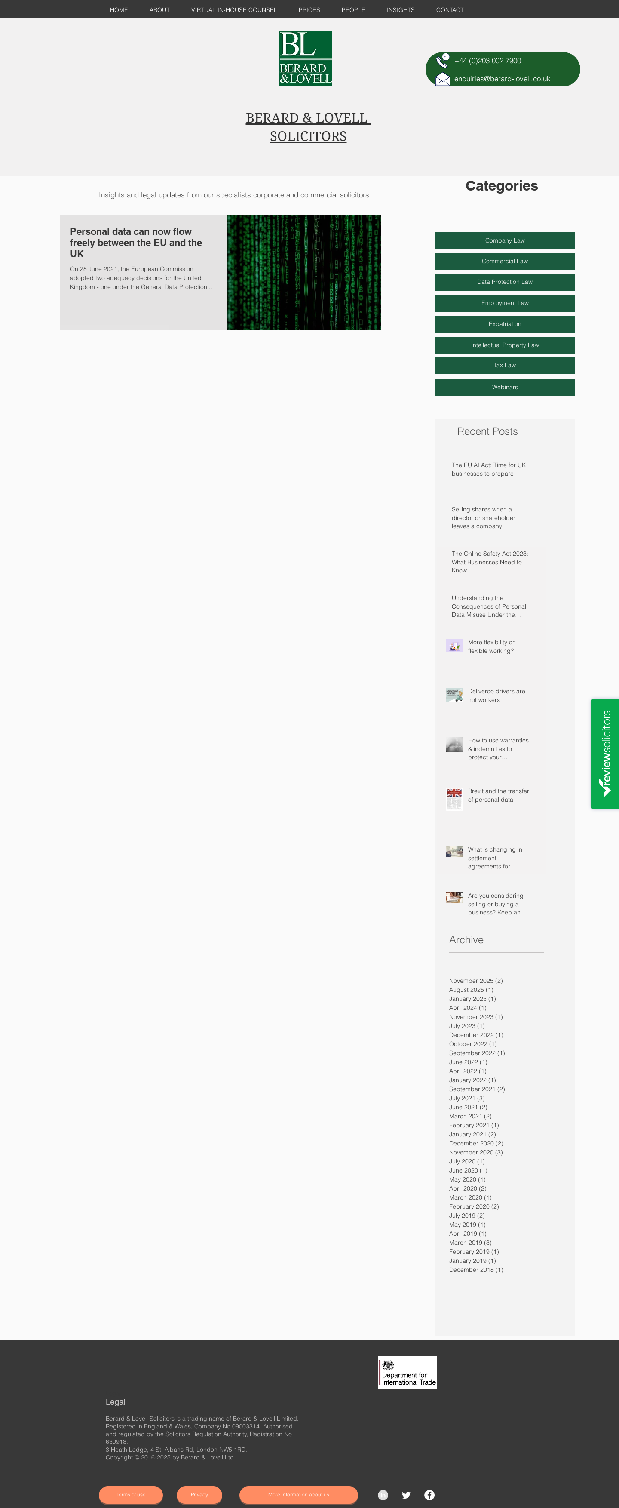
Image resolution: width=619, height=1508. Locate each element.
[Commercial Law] (505, 261)
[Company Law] (505, 240)
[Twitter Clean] (406, 1495)
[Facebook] (429, 1495)
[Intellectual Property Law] (505, 345)
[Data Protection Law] (505, 282)
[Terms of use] (131, 1495)
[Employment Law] (505, 303)
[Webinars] (505, 387)
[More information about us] (298, 1495)
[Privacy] (199, 1495)
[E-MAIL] (442, 79)
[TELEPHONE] (442, 60)
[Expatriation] (505, 324)
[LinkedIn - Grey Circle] (383, 1495)
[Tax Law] (505, 365)
